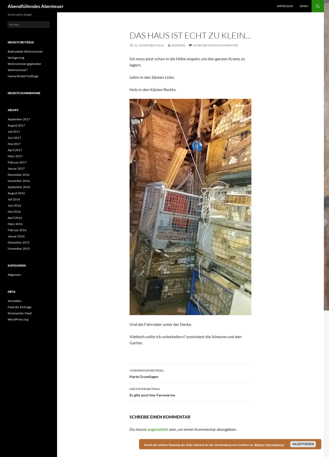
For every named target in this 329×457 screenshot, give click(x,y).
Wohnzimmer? (18, 70)
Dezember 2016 (19, 175)
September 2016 (19, 187)
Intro (304, 6)
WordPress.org (18, 319)
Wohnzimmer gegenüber (24, 64)
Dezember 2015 (19, 242)
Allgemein (14, 275)
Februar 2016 (17, 230)
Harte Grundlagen (190, 373)
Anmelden (15, 301)
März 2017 (15, 156)
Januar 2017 (16, 168)
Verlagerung (16, 58)
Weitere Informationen (269, 444)
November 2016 (19, 181)
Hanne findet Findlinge (23, 76)
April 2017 (15, 150)
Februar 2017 (17, 162)
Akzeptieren (303, 444)
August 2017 (16, 125)
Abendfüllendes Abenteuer (35, 6)
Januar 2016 (16, 236)
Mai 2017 (14, 144)
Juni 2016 (14, 205)
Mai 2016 (14, 211)
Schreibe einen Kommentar (215, 45)
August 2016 (16, 193)
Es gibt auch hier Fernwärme (190, 391)
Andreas (178, 45)
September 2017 (19, 119)
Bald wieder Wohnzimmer (25, 51)
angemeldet (157, 429)
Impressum (285, 6)
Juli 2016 (14, 199)
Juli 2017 (14, 131)
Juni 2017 (14, 138)
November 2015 (19, 248)
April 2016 (15, 218)
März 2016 (15, 224)
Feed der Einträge (19, 307)
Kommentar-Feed (20, 313)
